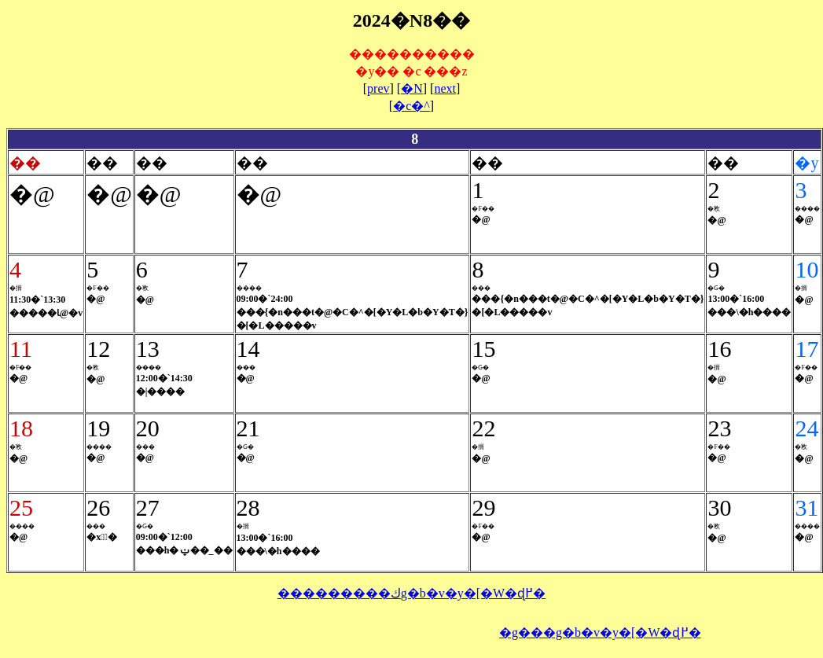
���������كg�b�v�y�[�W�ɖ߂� (411, 593)
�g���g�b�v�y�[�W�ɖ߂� (599, 632)
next (445, 88)
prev (378, 88)
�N (412, 88)
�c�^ (411, 105)
